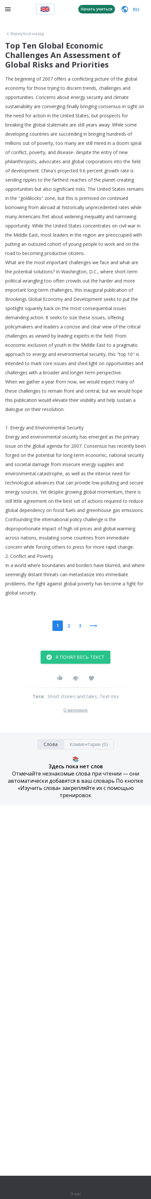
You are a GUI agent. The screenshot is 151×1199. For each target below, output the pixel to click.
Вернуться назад (24, 34)
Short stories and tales (72, 696)
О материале (75, 710)
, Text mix (108, 696)
